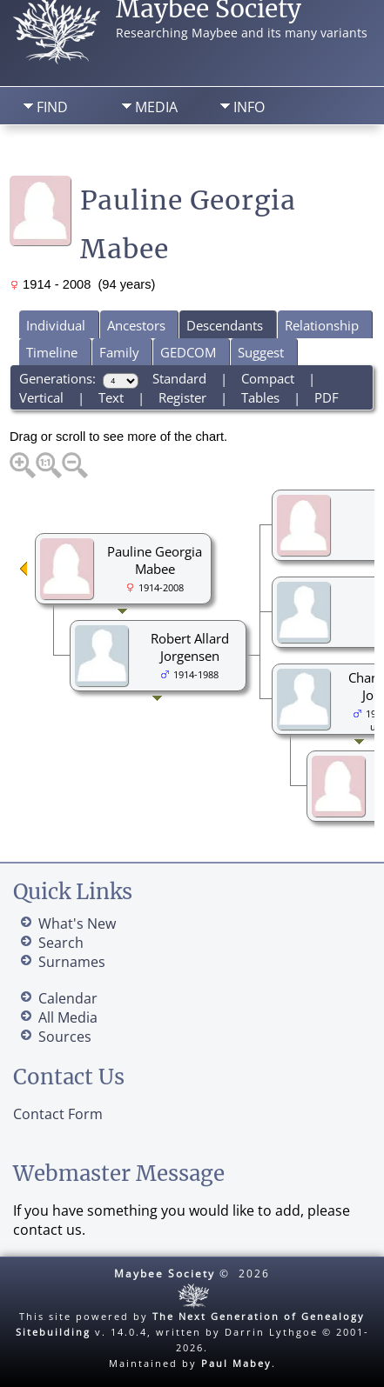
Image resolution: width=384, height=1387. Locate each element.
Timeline (51, 352)
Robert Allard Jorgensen (190, 647)
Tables (260, 397)
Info (249, 107)
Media (156, 107)
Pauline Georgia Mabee (154, 560)
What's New (77, 923)
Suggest (261, 352)
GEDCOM (188, 352)
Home (49, 153)
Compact (267, 378)
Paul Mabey (236, 1363)
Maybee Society (164, 1273)
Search (139, 153)
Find (52, 107)
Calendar (68, 998)
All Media (68, 1017)
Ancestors (136, 325)
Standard (179, 378)
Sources (64, 1036)
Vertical (41, 397)
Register (182, 397)
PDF (326, 397)
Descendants (224, 325)
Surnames (71, 961)
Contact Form (58, 1114)
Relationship (322, 325)
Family (119, 352)
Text (111, 397)
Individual (55, 325)
